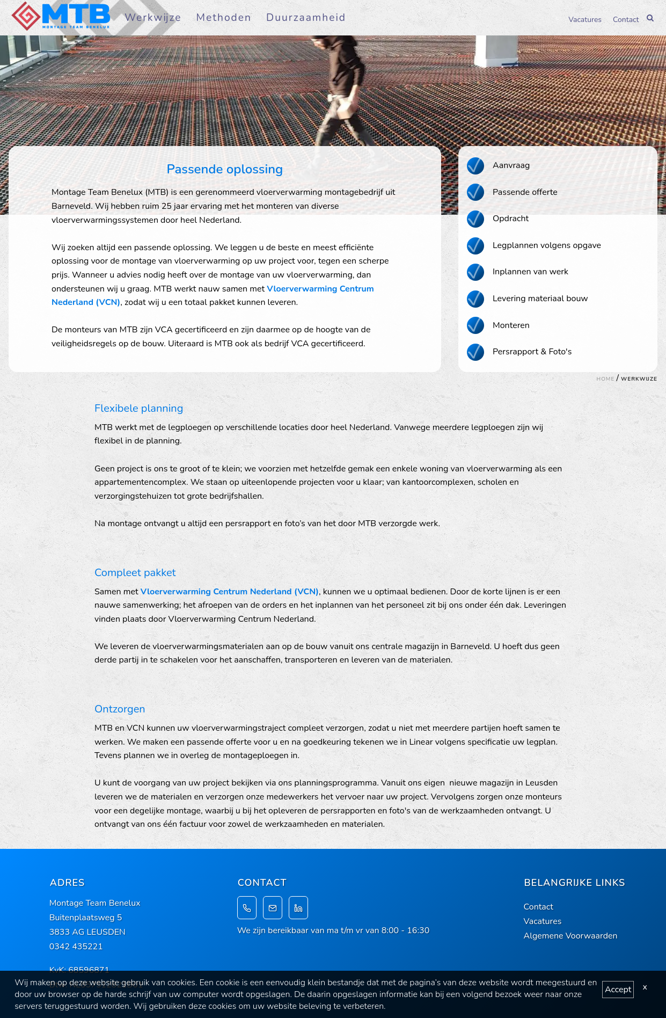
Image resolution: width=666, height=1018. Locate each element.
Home (606, 379)
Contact (626, 19)
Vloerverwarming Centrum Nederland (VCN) (230, 592)
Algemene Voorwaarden (571, 936)
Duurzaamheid (306, 18)
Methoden (224, 18)
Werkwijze (153, 18)
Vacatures (585, 19)
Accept (618, 989)
